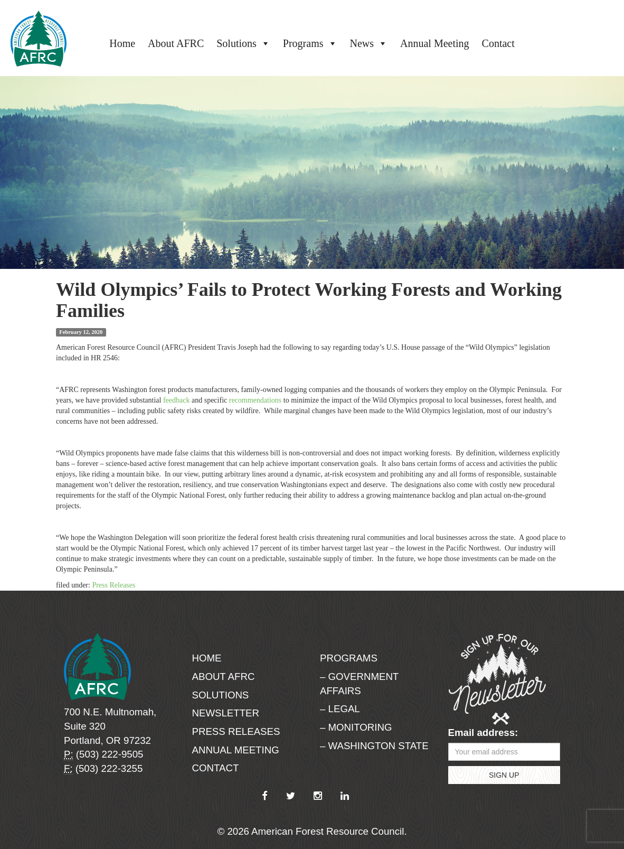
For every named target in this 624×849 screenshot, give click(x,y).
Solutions (243, 43)
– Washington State (374, 745)
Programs (310, 43)
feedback (176, 400)
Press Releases (113, 585)
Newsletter (226, 713)
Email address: (483, 732)
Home (122, 43)
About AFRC (176, 43)
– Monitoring (356, 727)
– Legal (340, 708)
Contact (498, 43)
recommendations (255, 400)
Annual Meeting (434, 43)
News (369, 43)
